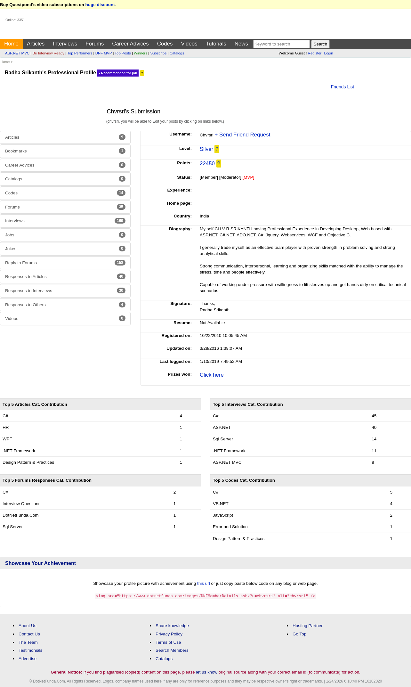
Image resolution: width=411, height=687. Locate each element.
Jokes (65, 248)
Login (328, 53)
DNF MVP (103, 53)
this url (203, 583)
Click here (212, 375)
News (241, 44)
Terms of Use (168, 642)
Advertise (27, 658)
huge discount (100, 4)
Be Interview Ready (48, 53)
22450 (207, 163)
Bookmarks (65, 151)
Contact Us (29, 633)
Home (11, 44)
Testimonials (30, 650)
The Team (28, 642)
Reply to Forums (65, 263)
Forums (94, 44)
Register (315, 53)
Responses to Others (65, 304)
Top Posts (123, 53)
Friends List (342, 86)
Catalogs (177, 53)
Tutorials (216, 44)
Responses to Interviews (65, 290)
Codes (165, 44)
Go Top (299, 633)
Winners (140, 53)
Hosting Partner (308, 625)
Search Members (172, 650)
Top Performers (79, 53)
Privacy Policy (169, 633)
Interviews (65, 44)
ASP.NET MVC (17, 53)
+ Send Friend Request (242, 135)
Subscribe (158, 53)
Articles (35, 44)
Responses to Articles (65, 276)
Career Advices (130, 44)
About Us (27, 625)
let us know (206, 671)
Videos (189, 44)
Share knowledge (172, 625)
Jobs (65, 235)
